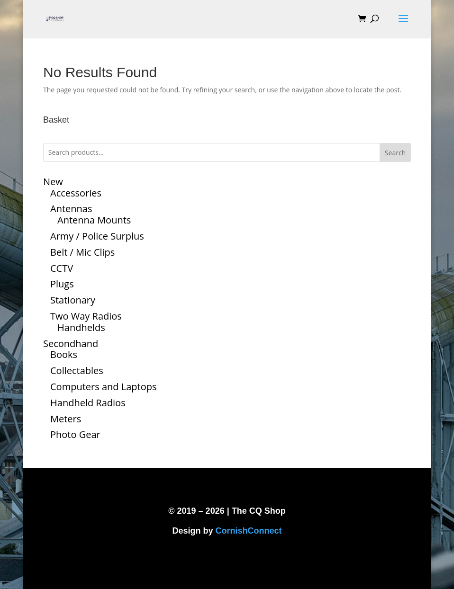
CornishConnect (249, 530)
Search (395, 152)
